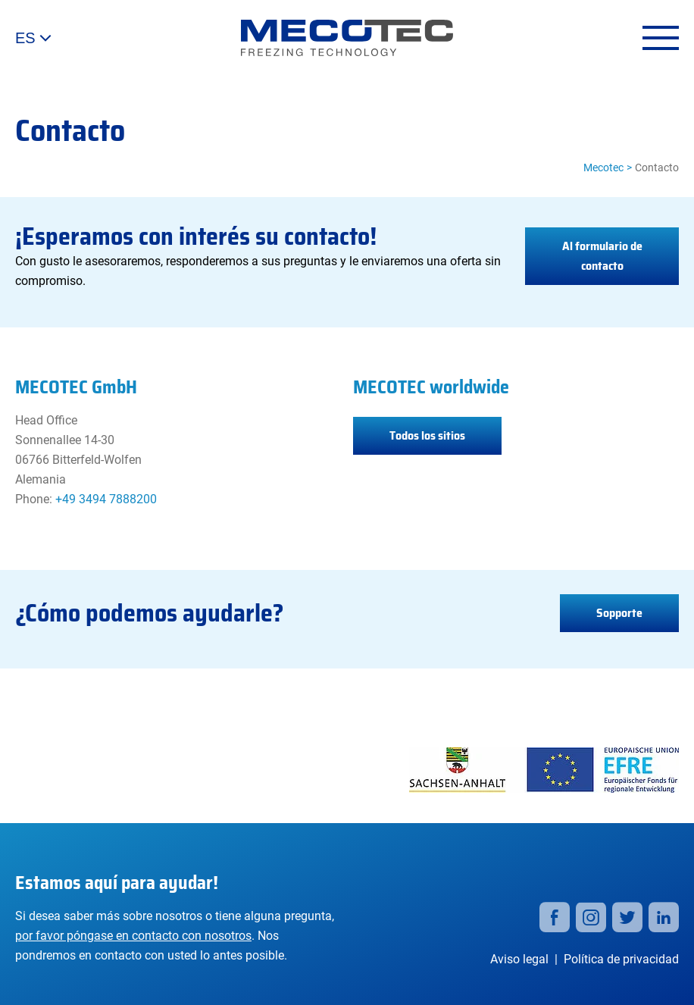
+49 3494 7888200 (106, 499)
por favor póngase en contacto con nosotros (133, 935)
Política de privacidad (621, 959)
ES (33, 38)
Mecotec (603, 167)
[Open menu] (660, 38)
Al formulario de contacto (602, 255)
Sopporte (619, 612)
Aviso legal (519, 959)
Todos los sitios (427, 435)
